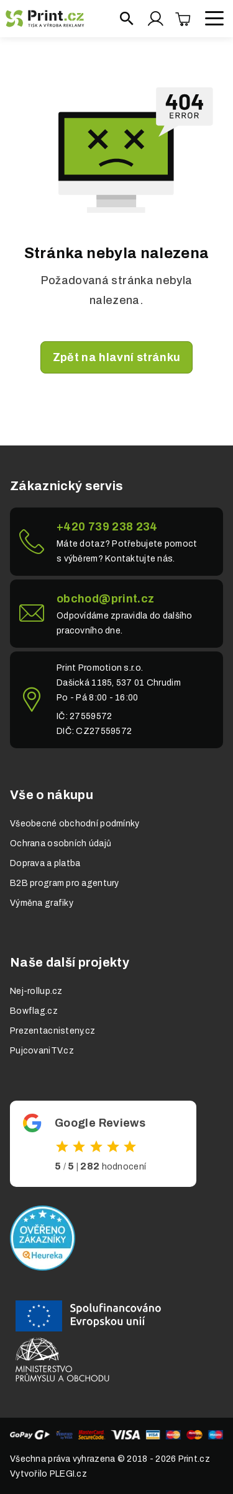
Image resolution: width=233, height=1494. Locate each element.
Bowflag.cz (34, 1011)
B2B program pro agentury (64, 883)
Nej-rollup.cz (36, 991)
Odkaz (103, 1144)
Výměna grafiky (41, 903)
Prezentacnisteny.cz (52, 1031)
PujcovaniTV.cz (42, 1050)
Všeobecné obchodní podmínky (75, 823)
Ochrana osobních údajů (60, 843)
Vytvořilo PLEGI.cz (48, 1473)
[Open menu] (214, 18)
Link (116, 542)
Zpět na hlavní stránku (117, 357)
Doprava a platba (45, 863)
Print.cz (194, 1459)
